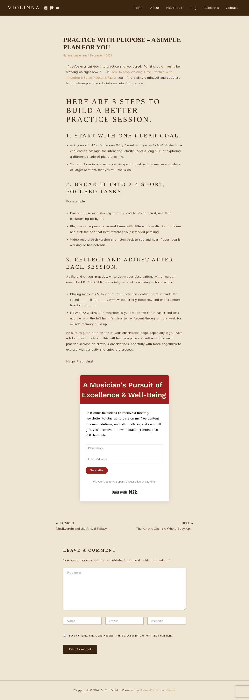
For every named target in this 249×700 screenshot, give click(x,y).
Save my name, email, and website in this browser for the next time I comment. (121, 636)
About (158, 8)
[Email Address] (124, 459)
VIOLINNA (24, 8)
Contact (232, 8)
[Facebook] (46, 8)
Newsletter (177, 8)
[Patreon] (51, 8)
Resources (212, 8)
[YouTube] (57, 8)
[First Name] (124, 448)
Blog (194, 8)
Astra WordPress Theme (157, 690)
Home (143, 8)
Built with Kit (125, 492)
